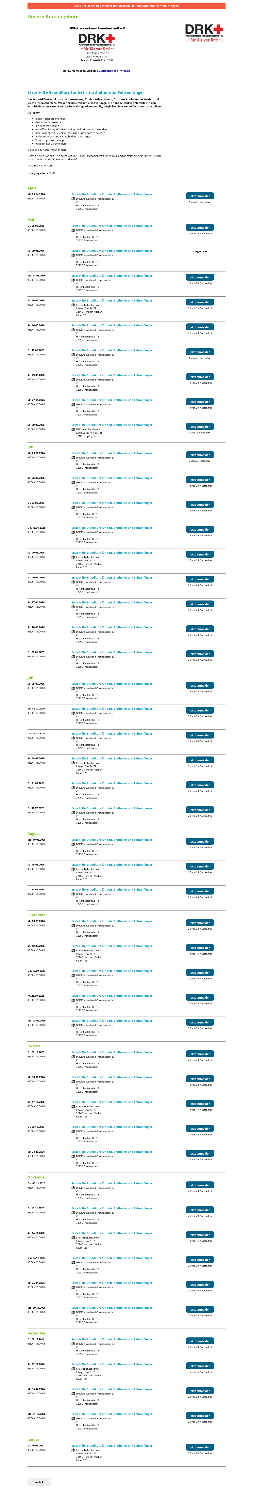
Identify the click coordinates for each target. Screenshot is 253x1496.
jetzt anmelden (200, 196)
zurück (39, 1482)
